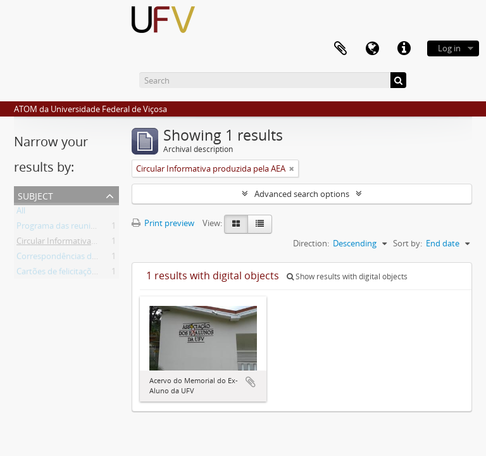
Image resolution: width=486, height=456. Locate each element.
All (20, 212)
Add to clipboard (250, 382)
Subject (35, 194)
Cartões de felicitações (58, 273)
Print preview (163, 223)
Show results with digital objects (347, 276)
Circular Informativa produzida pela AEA (91, 243)
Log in (449, 48)
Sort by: (407, 243)
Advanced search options (301, 194)
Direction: (311, 243)
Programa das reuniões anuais (73, 228)
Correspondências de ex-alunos (75, 258)
